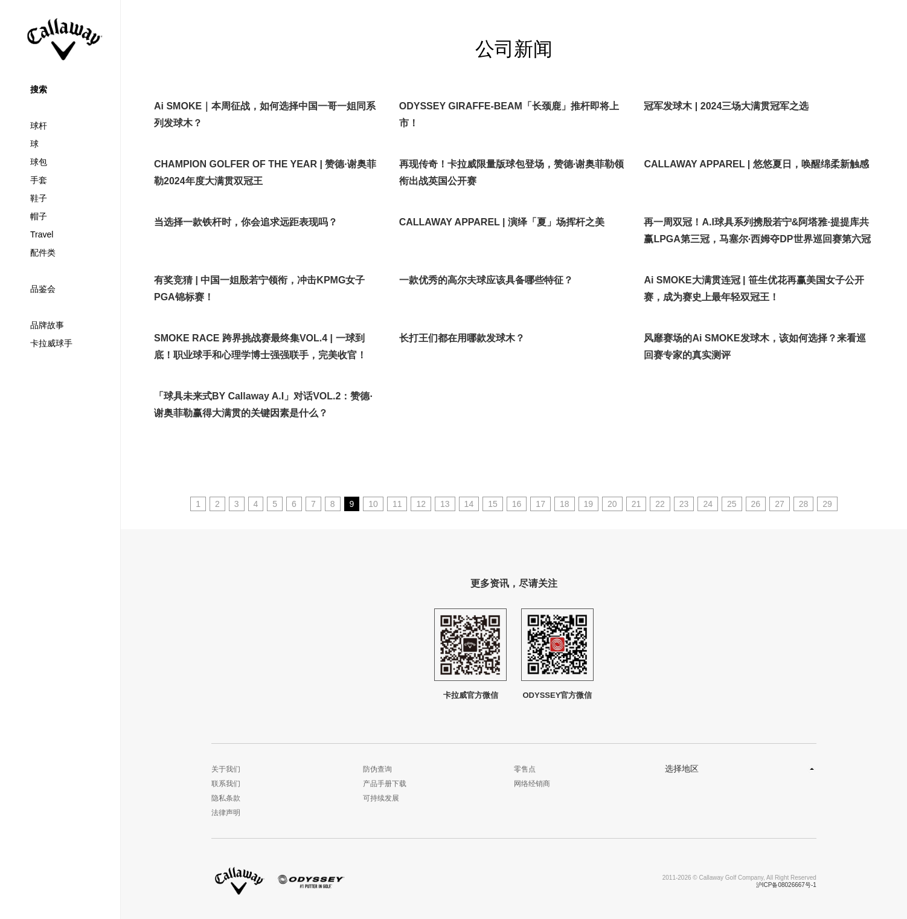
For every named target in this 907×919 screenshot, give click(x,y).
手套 (38, 180)
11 (397, 504)
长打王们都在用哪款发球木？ (462, 338)
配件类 (43, 252)
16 (517, 504)
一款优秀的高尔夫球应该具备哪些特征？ (486, 280)
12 (421, 504)
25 (732, 504)
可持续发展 (381, 798)
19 (589, 504)
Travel (41, 234)
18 (564, 504)
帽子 (38, 216)
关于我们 (225, 769)
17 (540, 504)
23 (684, 504)
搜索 (38, 89)
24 (708, 504)
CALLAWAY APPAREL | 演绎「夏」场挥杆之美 (501, 222)
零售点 (525, 769)
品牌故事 (47, 325)
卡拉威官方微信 (470, 654)
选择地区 (682, 768)
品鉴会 (43, 289)
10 (373, 504)
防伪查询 (377, 769)
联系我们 (225, 783)
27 (779, 504)
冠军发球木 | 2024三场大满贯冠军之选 (726, 106)
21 (636, 504)
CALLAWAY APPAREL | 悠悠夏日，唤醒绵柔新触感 (756, 164)
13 (445, 504)
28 (804, 504)
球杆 (38, 126)
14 (469, 504)
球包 (38, 162)
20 (612, 504)
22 (660, 504)
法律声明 (225, 812)
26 (756, 504)
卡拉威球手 (51, 343)
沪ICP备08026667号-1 (786, 885)
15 (493, 504)
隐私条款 (225, 798)
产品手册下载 (384, 783)
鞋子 (38, 198)
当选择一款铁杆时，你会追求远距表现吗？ (246, 222)
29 (827, 504)
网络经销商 (532, 783)
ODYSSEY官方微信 (557, 654)
